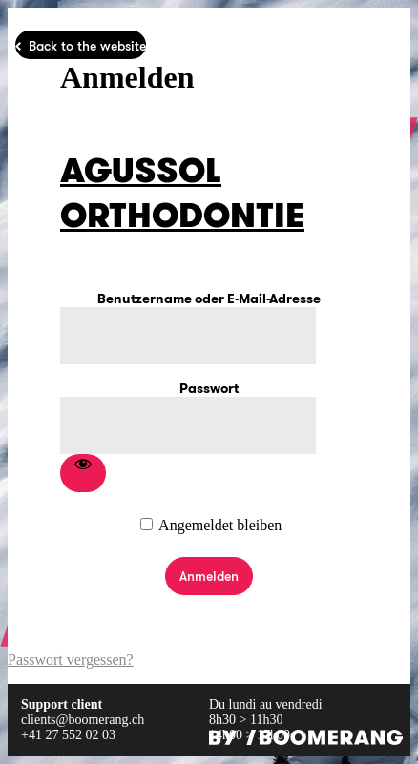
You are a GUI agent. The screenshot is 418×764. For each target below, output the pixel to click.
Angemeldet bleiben (220, 525)
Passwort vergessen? (71, 659)
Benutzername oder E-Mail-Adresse (209, 298)
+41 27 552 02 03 (68, 735)
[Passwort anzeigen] (83, 473)
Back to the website (87, 45)
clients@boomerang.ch (82, 719)
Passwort (209, 388)
